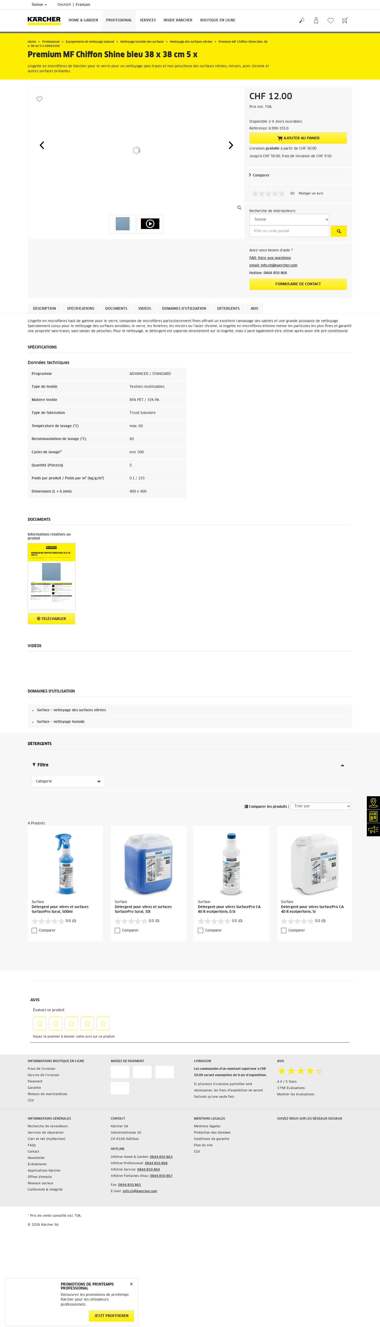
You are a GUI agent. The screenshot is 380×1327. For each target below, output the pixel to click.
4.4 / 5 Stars (287, 1081)
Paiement (35, 1081)
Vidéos (144, 309)
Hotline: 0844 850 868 (268, 273)
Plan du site (203, 1145)
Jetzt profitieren (111, 1316)
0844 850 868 (156, 1163)
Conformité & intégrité (45, 1189)
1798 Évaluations (291, 1088)
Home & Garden (83, 20)
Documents (116, 309)
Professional (119, 20)
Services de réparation (45, 1132)
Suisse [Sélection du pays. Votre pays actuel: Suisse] (39, 5)
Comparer (261, 175)
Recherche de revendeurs (48, 1126)
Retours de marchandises (47, 1094)
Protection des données (212, 1132)
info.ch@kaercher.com (140, 1191)
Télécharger (51, 619)
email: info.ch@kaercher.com (273, 265)
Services (148, 20)
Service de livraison (43, 1075)
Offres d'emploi (40, 1177)
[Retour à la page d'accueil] (46, 20)
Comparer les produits (266, 807)
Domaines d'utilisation (184, 309)
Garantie (34, 1088)
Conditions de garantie (211, 1139)
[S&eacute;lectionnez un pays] (289, 219)
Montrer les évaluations (295, 1094)
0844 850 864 (148, 1169)
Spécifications (80, 309)
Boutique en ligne (217, 20)
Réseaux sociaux (40, 1183)
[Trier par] (321, 806)
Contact (33, 1151)
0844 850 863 (161, 1157)
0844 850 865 (129, 1185)
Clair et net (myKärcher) (46, 1139)
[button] (41, 145)
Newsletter (36, 1158)
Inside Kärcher (178, 20)
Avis (254, 309)
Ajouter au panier (298, 138)
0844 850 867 (161, 1176)
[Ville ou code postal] (289, 231)
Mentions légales (207, 1126)
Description (44, 309)
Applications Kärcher (44, 1170)
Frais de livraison (41, 1069)
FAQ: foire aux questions (270, 258)
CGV (31, 1100)
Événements (37, 1164)
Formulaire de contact (298, 284)
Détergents (228, 309)
